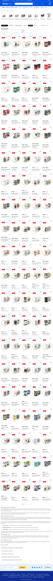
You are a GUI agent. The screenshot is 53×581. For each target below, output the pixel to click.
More (46, 7)
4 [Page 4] (29, 504)
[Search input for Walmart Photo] (23, 4)
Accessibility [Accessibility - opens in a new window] (11, 575)
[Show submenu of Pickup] (17, 7)
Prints (20, 7)
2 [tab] (27, 21)
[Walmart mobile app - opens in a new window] (47, 567)
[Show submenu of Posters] (32, 7)
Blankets (42, 7)
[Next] (32, 504)
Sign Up (22, 567)
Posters (31, 7)
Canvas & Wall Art (36, 7)
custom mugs (24, 542)
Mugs (7, 10)
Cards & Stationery (25, 7)
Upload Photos (29, 0)
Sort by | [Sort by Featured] (43, 25)
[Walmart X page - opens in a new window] (34, 567)
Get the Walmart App (25, 575)
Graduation (12, 7)
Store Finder (13, 0)
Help (37, 3)
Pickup (16, 7)
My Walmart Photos (23, 0)
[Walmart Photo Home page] (7, 4)
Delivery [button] (11, 25)
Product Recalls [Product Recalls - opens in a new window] (5, 575)
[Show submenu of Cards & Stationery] (28, 7)
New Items (7, 7)
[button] (6, 36)
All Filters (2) (4, 25)
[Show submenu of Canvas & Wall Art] (39, 7)
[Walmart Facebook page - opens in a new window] (32, 567)
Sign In (49, 0)
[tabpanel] (4, 17)
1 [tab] (25, 21)
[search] (23, 31)
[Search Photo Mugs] (11, 31)
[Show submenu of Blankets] (43, 7)
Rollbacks (3, 7)
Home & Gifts (4, 10)
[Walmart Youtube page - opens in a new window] (39, 567)
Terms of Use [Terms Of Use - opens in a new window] (32, 575)
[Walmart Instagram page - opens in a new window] (41, 567)
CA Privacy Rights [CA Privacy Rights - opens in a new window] (46, 575)
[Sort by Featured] (48, 25)
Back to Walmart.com (5, 0)
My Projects (17, 0)
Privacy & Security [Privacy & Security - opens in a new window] (39, 575)
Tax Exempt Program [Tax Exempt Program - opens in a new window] (17, 575)
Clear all (35, 25)
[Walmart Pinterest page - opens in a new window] (37, 567)
